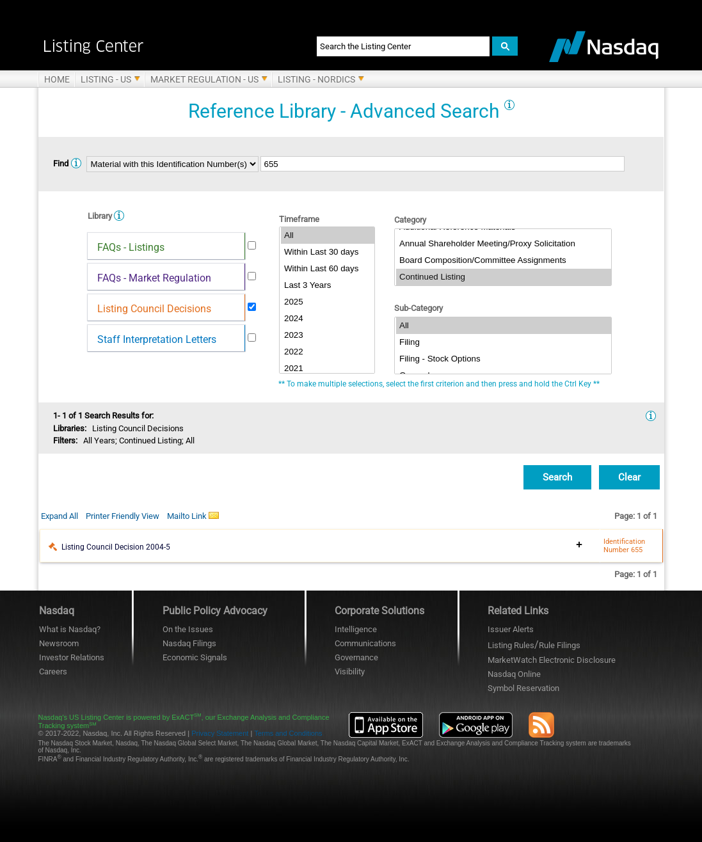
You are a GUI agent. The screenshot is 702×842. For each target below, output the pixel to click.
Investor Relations (71, 657)
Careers (53, 671)
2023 (327, 335)
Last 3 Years (327, 285)
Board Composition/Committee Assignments (503, 260)
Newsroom (59, 643)
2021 (327, 368)
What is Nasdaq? (69, 629)
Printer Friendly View (122, 516)
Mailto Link (193, 516)
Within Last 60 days (327, 268)
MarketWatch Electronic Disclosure (552, 660)
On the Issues (188, 629)
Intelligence (356, 629)
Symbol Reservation (523, 688)
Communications (365, 643)
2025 (327, 302)
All (327, 235)
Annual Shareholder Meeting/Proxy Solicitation (503, 243)
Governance (356, 657)
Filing (503, 342)
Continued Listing (503, 277)
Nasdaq (514, 674)
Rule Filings (559, 645)
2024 (327, 318)
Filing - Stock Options (503, 359)
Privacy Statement (219, 733)
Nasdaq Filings (189, 643)
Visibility (350, 671)
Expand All (59, 516)
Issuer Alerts (511, 629)
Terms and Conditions (288, 733)
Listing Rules (511, 645)
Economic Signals (195, 657)
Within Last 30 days (327, 252)
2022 (327, 352)
